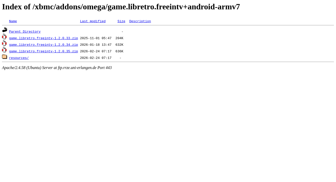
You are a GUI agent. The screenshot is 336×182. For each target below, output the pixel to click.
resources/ (19, 57)
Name (13, 21)
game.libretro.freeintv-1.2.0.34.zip (43, 44)
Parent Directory (25, 31)
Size (121, 21)
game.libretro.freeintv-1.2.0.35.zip (43, 51)
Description (140, 21)
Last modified (93, 21)
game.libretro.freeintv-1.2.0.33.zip (43, 38)
